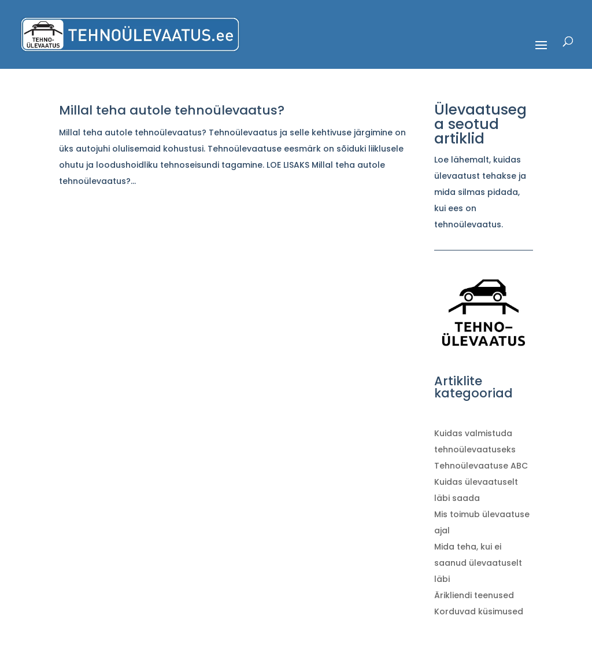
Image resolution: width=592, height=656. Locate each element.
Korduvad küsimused (478, 611)
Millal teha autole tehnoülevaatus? (171, 110)
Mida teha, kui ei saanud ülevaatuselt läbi (478, 563)
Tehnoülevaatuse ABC (481, 465)
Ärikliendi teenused (474, 595)
